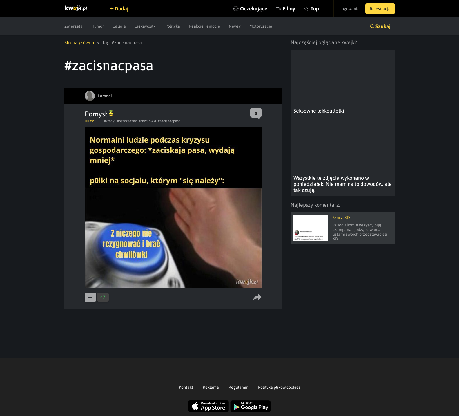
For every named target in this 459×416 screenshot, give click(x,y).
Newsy (235, 26)
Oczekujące (253, 9)
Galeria (119, 26)
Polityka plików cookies (279, 387)
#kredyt (109, 121)
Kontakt (186, 387)
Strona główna (79, 42)
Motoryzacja (260, 26)
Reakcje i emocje (204, 26)
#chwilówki (147, 121)
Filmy (289, 9)
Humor (97, 26)
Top (315, 9)
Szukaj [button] (383, 26)
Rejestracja (380, 8)
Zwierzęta (73, 26)
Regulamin (238, 387)
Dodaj (121, 9)
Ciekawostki (146, 26)
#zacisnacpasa (169, 121)
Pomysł (99, 114)
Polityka (172, 26)
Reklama (211, 387)
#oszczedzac (127, 121)
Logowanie (350, 8)
